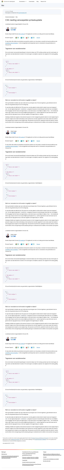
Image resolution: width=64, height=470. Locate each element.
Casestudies (31, 1)
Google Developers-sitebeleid (40, 439)
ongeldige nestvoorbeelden (11, 43)
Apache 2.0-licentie (15, 439)
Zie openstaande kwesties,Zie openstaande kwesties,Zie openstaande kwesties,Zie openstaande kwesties (10, 457)
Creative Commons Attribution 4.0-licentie (40, 438)
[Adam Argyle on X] (11, 30)
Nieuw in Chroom (44, 1)
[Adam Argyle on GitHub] (13, 30)
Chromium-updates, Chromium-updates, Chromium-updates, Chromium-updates (30, 458)
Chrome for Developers (9, 16)
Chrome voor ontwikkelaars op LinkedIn (51, 459)
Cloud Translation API (22, 12)
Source (38, 37)
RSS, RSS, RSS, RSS (46, 461)
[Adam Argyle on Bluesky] (15, 30)
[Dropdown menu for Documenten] (26, 1)
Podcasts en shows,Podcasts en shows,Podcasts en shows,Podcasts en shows (31, 465)
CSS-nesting (21, 34)
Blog (37, 1)
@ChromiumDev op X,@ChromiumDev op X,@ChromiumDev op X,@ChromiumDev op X (52, 455)
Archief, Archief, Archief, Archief (28, 462)
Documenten (22, 1)
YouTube (44, 457)
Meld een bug (4, 454)
